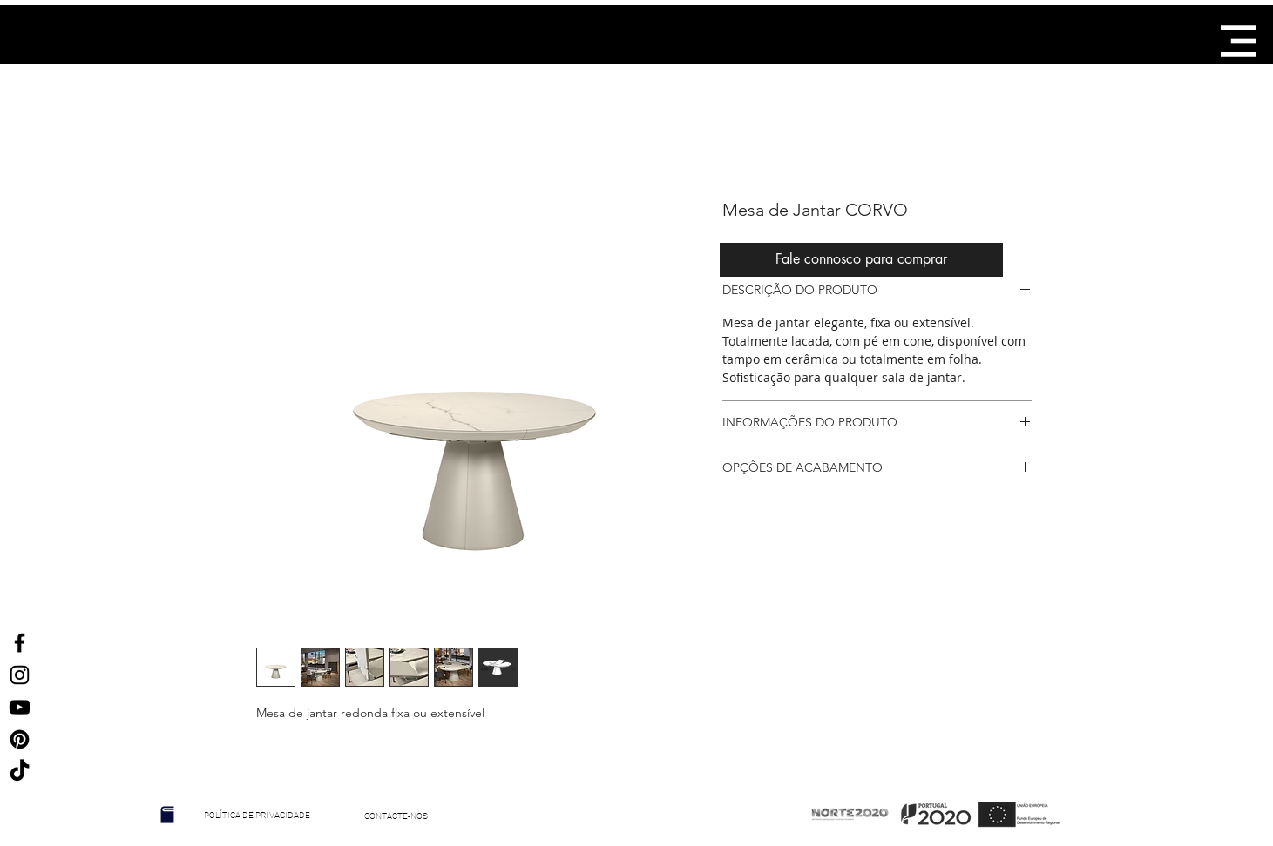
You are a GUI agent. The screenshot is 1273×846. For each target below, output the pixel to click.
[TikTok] (19, 771)
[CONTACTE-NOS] (396, 816)
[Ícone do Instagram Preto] (19, 675)
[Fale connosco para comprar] (861, 260)
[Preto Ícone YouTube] (19, 707)
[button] (1238, 41)
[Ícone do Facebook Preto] (19, 642)
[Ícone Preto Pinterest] (19, 739)
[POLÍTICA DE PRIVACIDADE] (257, 815)
